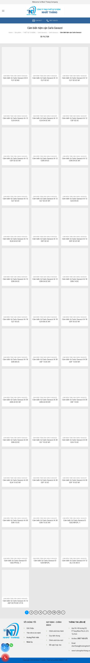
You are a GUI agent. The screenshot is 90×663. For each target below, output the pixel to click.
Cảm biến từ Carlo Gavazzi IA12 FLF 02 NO (15, 79)
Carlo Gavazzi (42, 32)
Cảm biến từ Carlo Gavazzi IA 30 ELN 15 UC (74, 441)
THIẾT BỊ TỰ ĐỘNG (29, 32)
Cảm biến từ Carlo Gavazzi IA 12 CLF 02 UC (45, 79)
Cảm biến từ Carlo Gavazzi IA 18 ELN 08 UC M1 (45, 320)
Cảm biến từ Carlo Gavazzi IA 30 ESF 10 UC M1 (74, 481)
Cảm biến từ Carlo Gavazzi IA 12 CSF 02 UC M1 (15, 159)
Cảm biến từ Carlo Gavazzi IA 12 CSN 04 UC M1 (74, 159)
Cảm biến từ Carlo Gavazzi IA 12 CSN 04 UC (45, 159)
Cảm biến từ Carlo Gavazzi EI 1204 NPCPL (45, 562)
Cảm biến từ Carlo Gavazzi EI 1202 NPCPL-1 (74, 521)
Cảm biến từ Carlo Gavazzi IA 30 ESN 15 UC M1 (45, 521)
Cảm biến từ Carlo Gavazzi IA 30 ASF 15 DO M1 (74, 360)
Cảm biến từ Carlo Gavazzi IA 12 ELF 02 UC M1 (45, 200)
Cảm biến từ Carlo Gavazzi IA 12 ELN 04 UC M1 (15, 240)
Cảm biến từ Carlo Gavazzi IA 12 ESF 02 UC (45, 240)
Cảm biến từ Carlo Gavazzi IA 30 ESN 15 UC (15, 521)
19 (58, 612)
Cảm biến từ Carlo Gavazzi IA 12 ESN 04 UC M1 (45, 280)
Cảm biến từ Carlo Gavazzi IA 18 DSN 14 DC (74, 280)
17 (49, 612)
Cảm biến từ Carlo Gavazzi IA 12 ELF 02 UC (15, 200)
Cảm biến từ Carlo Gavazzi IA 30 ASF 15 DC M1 (45, 360)
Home (11, 32)
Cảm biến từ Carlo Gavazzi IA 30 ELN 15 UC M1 (15, 481)
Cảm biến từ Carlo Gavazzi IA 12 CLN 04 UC (15, 119)
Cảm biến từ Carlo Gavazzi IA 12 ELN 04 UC (74, 200)
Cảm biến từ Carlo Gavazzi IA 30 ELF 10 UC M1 (45, 441)
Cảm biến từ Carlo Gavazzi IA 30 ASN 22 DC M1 (15, 401)
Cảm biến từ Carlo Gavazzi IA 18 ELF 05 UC (15, 320)
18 (54, 612)
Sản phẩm (18, 32)
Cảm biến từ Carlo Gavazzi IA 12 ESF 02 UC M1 (74, 240)
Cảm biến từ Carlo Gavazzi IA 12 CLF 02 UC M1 (74, 79)
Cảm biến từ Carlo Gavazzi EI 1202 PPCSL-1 (15, 562)
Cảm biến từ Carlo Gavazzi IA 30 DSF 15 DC (74, 401)
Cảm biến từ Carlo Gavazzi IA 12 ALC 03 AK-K (74, 562)
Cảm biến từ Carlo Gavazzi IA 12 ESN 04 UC (15, 280)
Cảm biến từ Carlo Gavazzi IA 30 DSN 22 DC (15, 441)
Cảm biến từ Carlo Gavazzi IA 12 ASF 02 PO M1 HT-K (15, 602)
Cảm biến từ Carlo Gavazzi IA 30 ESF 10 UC (45, 481)
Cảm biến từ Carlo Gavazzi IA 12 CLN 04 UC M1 (45, 119)
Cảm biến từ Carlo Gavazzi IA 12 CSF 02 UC (74, 119)
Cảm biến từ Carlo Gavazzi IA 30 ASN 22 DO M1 (45, 401)
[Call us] (11, 645)
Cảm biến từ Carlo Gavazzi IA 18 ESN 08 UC (15, 360)
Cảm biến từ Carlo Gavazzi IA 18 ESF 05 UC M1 (74, 320)
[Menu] (3, 11)
